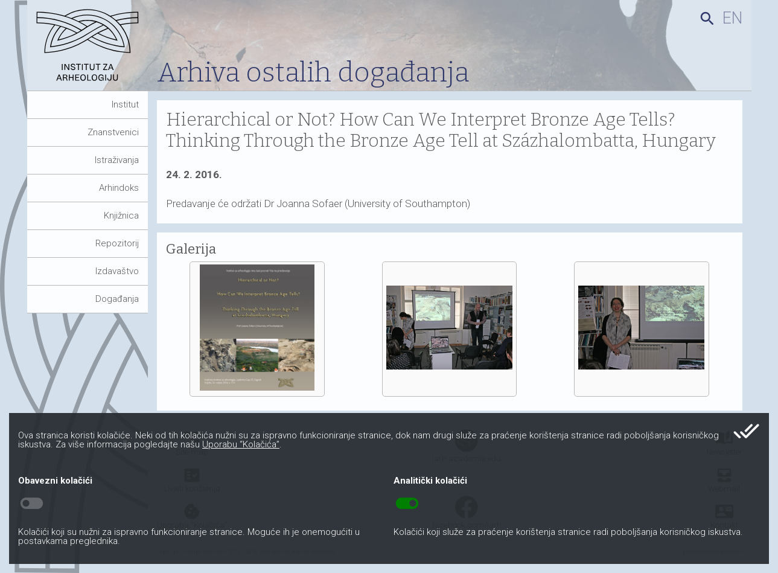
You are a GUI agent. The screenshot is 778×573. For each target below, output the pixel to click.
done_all (746, 431)
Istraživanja (117, 160)
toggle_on (407, 504)
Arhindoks (119, 187)
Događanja (117, 298)
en (732, 18)
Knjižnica (121, 215)
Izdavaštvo (117, 271)
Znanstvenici (113, 132)
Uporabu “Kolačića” (240, 444)
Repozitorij (117, 243)
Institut (125, 104)
